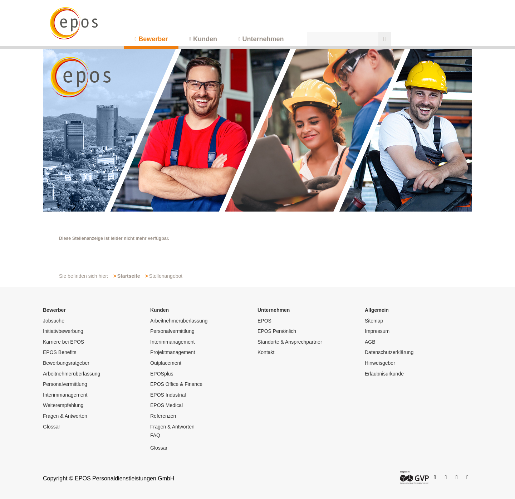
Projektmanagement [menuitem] (172, 352)
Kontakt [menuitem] (266, 352)
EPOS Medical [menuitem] (166, 405)
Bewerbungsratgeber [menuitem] (66, 363)
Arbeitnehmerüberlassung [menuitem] (71, 374)
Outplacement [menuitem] (165, 363)
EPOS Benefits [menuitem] (59, 352)
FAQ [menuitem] (155, 435)
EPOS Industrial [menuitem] (168, 395)
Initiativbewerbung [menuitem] (63, 331)
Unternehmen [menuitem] (263, 39)
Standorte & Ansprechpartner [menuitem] (290, 342)
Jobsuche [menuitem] (53, 321)
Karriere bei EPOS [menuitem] (63, 342)
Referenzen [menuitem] (163, 416)
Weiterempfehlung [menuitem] (63, 405)
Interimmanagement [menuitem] (65, 395)
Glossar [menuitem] (51, 427)
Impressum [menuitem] (377, 331)
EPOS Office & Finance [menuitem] (176, 384)
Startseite (128, 276)
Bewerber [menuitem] (153, 39)
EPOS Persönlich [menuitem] (277, 331)
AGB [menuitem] (370, 342)
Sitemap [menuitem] (374, 321)
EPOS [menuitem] (264, 321)
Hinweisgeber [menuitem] (380, 363)
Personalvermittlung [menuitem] (65, 384)
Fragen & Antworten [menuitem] (65, 416)
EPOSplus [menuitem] (161, 374)
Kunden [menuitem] (205, 39)
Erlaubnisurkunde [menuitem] (384, 374)
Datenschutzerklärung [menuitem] (389, 352)
